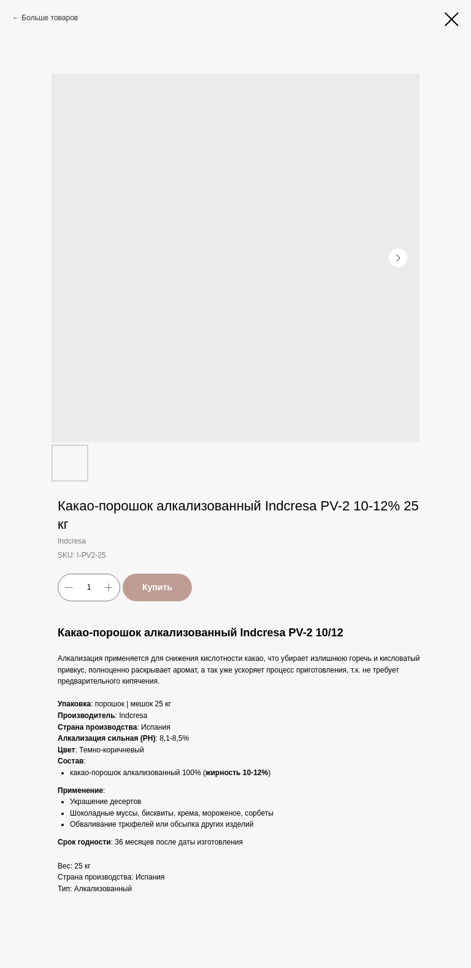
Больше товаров (49, 18)
